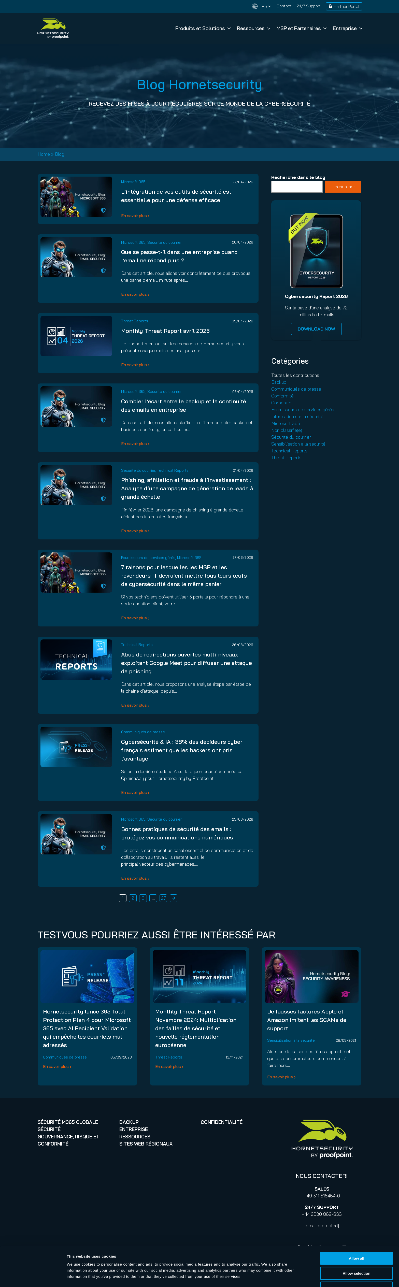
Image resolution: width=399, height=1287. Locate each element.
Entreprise (347, 28)
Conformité (282, 396)
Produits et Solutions (203, 28)
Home (44, 154)
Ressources (253, 28)
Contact (284, 5)
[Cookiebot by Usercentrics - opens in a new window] (33, 1277)
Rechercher (343, 187)
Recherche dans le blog (298, 177)
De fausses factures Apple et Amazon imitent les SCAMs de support (306, 1020)
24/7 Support (309, 5)
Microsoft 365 (133, 181)
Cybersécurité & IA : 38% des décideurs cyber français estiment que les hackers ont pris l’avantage (182, 750)
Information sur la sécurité (297, 416)
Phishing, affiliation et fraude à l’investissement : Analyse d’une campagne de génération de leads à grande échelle (187, 488)
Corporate (281, 403)
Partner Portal (346, 6)
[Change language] (261, 6)
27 (163, 898)
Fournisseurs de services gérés (148, 557)
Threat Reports (134, 321)
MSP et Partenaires (301, 28)
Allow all (356, 1242)
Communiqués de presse (143, 732)
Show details (267, 1277)
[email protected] (321, 1225)
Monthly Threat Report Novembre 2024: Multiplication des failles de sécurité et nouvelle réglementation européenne (195, 1028)
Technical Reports (173, 470)
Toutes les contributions (295, 375)
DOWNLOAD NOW (316, 329)
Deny (356, 1272)
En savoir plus (134, 215)
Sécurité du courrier (164, 242)
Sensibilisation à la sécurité (298, 444)
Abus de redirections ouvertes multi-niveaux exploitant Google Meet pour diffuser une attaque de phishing (186, 663)
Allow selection (356, 1257)
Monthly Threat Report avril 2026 (165, 330)
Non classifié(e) (286, 430)
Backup (278, 382)
